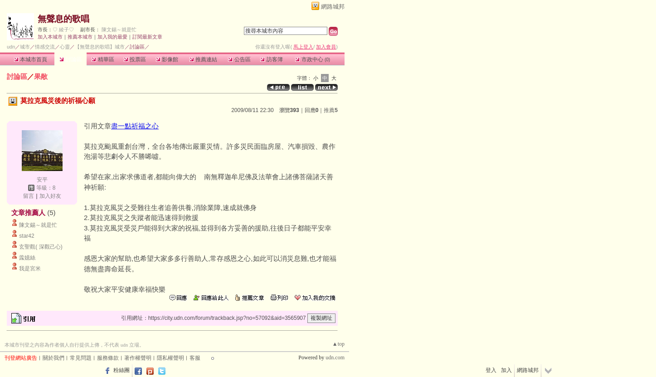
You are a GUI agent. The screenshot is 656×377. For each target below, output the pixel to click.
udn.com (335, 357)
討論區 (70, 59)
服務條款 (108, 358)
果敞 (41, 76)
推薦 (331, 110)
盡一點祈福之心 (135, 126)
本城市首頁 (30, 59)
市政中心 (312, 59)
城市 (25, 46)
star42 (26, 236)
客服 (195, 358)
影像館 (167, 59)
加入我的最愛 (112, 36)
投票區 (135, 59)
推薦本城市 (80, 36)
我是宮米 (30, 268)
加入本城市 (50, 36)
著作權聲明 (137, 358)
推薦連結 (203, 59)
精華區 (103, 59)
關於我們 (53, 358)
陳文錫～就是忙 (119, 29)
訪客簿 (271, 59)
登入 (491, 370)
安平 (42, 179)
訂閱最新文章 (147, 36)
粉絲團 (121, 370)
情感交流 (45, 46)
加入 (506, 370)
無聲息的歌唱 (63, 19)
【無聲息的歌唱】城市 (100, 46)
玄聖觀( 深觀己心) (40, 247)
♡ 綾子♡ (63, 29)
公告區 (239, 59)
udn (11, 46)
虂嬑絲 (27, 258)
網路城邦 (333, 6)
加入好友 (50, 196)
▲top (338, 344)
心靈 (65, 46)
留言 (28, 196)
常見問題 (81, 358)
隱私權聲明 (170, 358)
